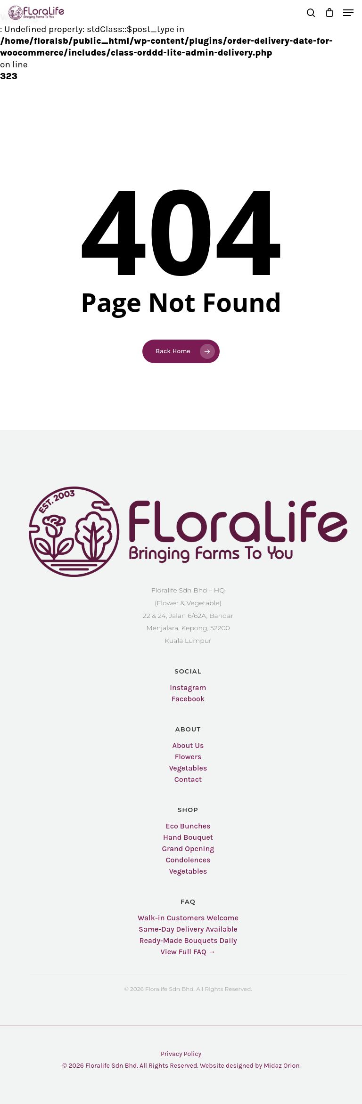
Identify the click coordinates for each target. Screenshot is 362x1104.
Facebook (188, 699)
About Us (188, 745)
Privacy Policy (181, 1054)
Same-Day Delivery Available (188, 929)
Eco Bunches (188, 826)
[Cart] (329, 13)
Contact (188, 779)
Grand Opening (188, 848)
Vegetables (188, 768)
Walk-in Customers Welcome (188, 918)
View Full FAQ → (187, 952)
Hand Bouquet (188, 837)
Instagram (188, 687)
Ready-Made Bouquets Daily (188, 940)
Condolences (188, 860)
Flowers (188, 757)
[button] (348, 12)
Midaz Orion (281, 1066)
